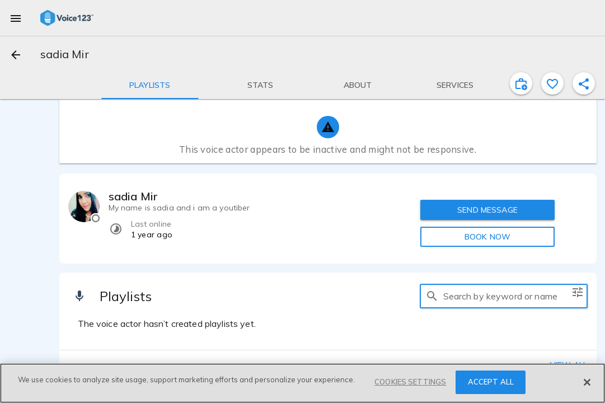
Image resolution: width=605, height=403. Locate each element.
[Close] (587, 382)
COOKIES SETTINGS (410, 381)
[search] (432, 296)
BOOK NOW (487, 237)
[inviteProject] (521, 83)
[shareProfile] (584, 83)
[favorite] (552, 83)
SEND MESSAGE (487, 210)
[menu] (15, 18)
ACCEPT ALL (491, 381)
